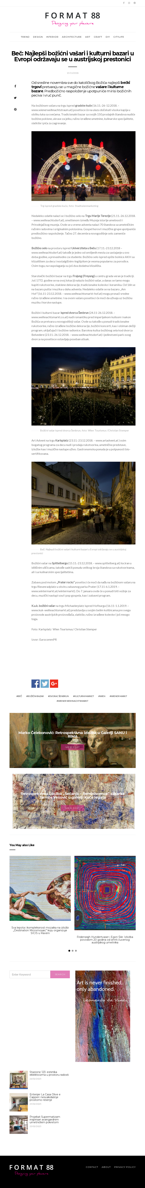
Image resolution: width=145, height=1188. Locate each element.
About (106, 1167)
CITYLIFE (118, 36)
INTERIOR (52, 36)
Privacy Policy (125, 1167)
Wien (102, 696)
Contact (92, 1167)
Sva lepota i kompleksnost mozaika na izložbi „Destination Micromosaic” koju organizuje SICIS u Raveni (40, 930)
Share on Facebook (35, 684)
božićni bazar (36, 696)
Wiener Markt (119, 696)
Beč (20, 696)
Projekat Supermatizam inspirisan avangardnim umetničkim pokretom (45, 1119)
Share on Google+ (54, 684)
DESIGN (38, 36)
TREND (25, 36)
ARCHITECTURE (72, 36)
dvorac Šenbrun (59, 696)
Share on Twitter (45, 684)
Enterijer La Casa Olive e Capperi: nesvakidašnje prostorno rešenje (45, 1097)
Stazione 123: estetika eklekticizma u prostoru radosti (49, 1073)
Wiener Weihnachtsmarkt (73, 701)
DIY (108, 36)
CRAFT (98, 36)
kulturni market (84, 696)
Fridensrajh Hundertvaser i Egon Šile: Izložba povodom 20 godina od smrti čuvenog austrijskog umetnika (105, 939)
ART (87, 36)
